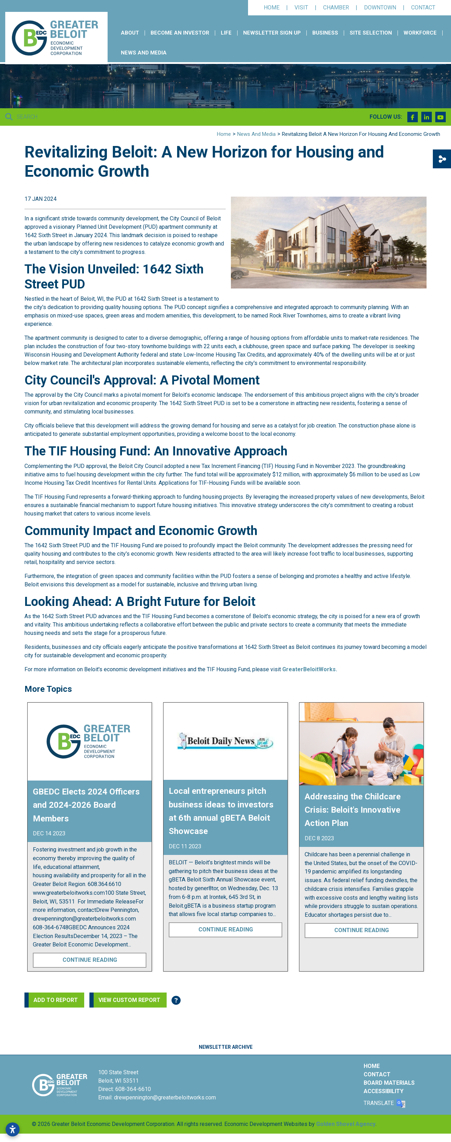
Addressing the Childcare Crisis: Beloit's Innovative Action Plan (353, 810)
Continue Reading (90, 960)
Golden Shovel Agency (346, 1124)
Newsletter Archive (226, 1047)
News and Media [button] (144, 53)
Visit (301, 7)
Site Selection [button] (371, 33)
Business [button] (325, 33)
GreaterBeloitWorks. (309, 669)
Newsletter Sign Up (272, 33)
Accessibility (383, 1091)
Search (21, 116)
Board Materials (389, 1082)
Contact (423, 7)
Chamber (336, 7)
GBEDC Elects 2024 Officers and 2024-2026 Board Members (86, 805)
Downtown (380, 7)
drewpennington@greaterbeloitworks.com (165, 1097)
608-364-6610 (133, 1089)
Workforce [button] (420, 33)
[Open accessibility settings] (13, 1129)
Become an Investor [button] (180, 33)
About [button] (130, 33)
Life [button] (226, 33)
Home (271, 7)
